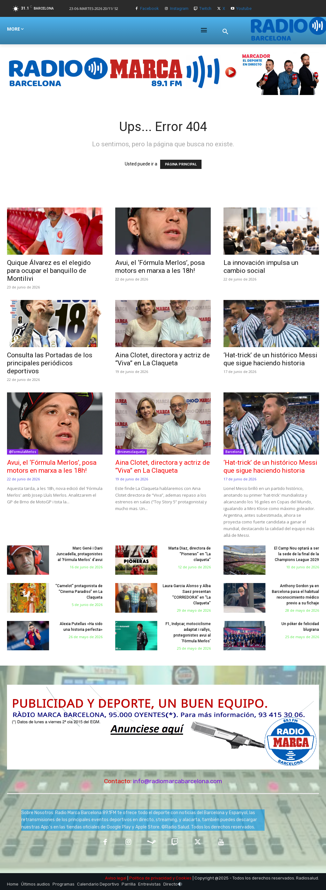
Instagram (179, 8)
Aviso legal (115, 878)
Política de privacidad (150, 878)
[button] (225, 31)
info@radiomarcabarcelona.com (177, 781)
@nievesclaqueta (131, 451)
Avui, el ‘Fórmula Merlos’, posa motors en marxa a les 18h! (160, 266)
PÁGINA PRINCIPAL (181, 164)
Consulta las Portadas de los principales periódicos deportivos (49, 363)
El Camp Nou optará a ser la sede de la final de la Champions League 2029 (296, 554)
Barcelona (233, 451)
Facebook (149, 8)
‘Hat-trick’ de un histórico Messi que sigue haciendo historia (270, 359)
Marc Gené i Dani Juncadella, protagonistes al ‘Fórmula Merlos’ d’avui (79, 554)
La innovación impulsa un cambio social (260, 266)
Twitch (205, 8)
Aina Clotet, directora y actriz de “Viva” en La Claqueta (162, 359)
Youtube (244, 8)
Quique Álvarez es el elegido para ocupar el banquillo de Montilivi (49, 270)
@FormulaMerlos (22, 451)
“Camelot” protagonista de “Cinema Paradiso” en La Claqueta (79, 592)
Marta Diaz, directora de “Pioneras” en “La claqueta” (189, 554)
